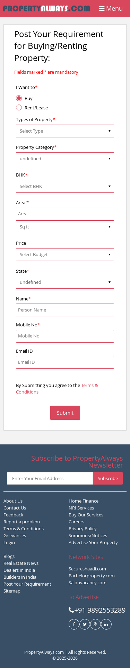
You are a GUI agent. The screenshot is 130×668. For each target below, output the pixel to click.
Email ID (24, 351)
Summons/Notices (88, 535)
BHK (21, 175)
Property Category (36, 147)
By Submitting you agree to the (57, 388)
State (22, 271)
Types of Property (35, 119)
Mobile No (28, 325)
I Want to (26, 87)
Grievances (14, 535)
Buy (29, 98)
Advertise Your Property (93, 542)
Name (23, 299)
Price (21, 243)
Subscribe (108, 478)
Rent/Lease (36, 108)
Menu (111, 8)
